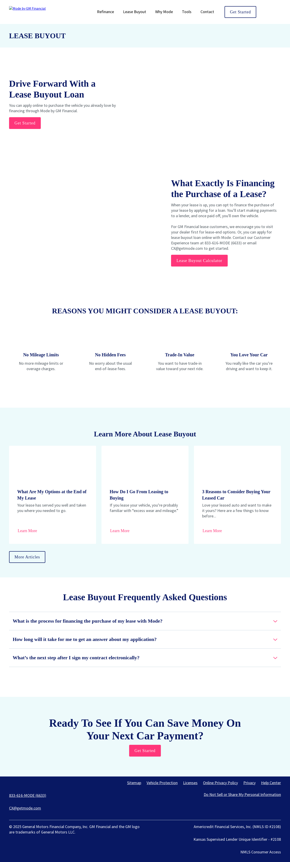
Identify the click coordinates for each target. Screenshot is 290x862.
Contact (207, 11)
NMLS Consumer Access (260, 852)
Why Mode (164, 11)
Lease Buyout (134, 11)
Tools (186, 11)
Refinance (105, 11)
